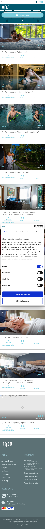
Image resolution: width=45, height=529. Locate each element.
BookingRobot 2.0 (22, 525)
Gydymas (5, 467)
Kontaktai (5, 471)
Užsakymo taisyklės (31, 476)
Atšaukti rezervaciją (31, 483)
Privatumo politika (30, 480)
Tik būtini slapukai (22, 301)
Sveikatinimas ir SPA (9, 464)
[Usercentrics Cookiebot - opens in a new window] (34, 226)
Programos (5, 474)
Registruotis (6, 477)
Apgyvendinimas (7, 461)
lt (2, 2)
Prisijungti (5, 481)
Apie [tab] (37, 232)
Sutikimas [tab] (7, 232)
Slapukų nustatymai (31, 473)
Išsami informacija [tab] (22, 232)
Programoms (28, 15)
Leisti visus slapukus (22, 294)
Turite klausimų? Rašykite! (16, 504)
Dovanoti (36, 56)
